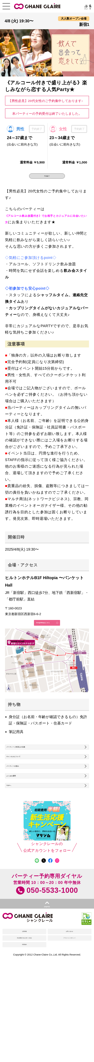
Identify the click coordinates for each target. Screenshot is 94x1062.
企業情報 (24, 995)
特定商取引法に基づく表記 (24, 1009)
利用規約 (24, 1023)
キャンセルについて (26, 785)
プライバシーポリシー (70, 1009)
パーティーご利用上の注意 (31, 770)
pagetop (47, 964)
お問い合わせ (69, 995)
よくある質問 (20, 817)
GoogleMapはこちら (37, 635)
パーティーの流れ (23, 801)
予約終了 (47, 180)
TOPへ (14, 833)
